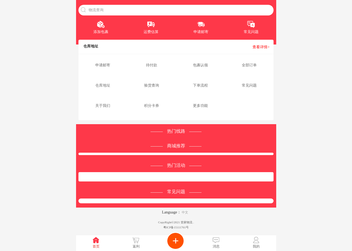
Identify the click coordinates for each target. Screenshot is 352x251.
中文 (185, 212)
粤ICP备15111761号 (176, 227)
